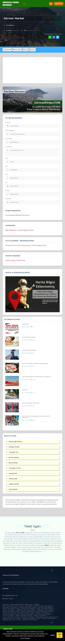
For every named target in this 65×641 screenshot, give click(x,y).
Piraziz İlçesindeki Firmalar (11, 617)
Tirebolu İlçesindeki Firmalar (31, 618)
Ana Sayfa (6, 604)
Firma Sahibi (8, 138)
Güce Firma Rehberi (9, 615)
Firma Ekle (28, 604)
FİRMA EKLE (58, 3)
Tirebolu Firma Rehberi (49, 618)
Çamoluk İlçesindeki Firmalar (28, 607)
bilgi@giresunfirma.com (11, 595)
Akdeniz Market (14, 484)
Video (32, 49)
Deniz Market (13, 489)
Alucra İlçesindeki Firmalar (11, 605)
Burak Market (13, 463)
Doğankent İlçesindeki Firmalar (26, 610)
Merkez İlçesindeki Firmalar (26, 612)
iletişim (47, 545)
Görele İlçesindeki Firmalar (11, 614)
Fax (7, 182)
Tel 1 (7, 166)
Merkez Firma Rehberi (43, 612)
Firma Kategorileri (17, 604)
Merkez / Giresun (8, 598)
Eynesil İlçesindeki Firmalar (44, 611)
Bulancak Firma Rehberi (10, 607)
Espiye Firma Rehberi (27, 611)
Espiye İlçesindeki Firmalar (11, 611)
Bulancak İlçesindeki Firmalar (44, 605)
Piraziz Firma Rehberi (28, 617)
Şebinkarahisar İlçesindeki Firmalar (47, 617)
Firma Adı (7, 122)
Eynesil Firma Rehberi (9, 612)
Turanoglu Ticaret (15, 468)
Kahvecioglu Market (15, 441)
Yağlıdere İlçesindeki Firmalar (12, 619)
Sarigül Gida (13, 473)
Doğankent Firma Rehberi (45, 610)
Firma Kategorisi (9, 130)
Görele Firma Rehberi (27, 614)
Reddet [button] (53, 635)
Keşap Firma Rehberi (40, 615)
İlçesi (7, 158)
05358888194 (9, 25)
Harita (25, 49)
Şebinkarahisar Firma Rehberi (12, 618)
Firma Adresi (8, 146)
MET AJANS (20, 532)
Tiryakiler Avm (13, 452)
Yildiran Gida (13, 479)
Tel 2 (7, 174)
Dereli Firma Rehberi (9, 610)
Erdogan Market (14, 447)
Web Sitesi (8, 198)
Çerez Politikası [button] (25, 638)
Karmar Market (14, 457)
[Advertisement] (32, 70)
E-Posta (7, 190)
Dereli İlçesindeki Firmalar (45, 608)
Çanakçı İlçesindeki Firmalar (11, 608)
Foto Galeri (17, 49)
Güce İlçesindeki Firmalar (43, 614)
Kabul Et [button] (59, 635)
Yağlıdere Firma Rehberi (29, 619)
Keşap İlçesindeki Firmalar (24, 615)
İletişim (36, 604)
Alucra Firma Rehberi (27, 605)
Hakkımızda (7, 49)
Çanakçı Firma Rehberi (28, 608)
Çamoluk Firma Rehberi (45, 607)
